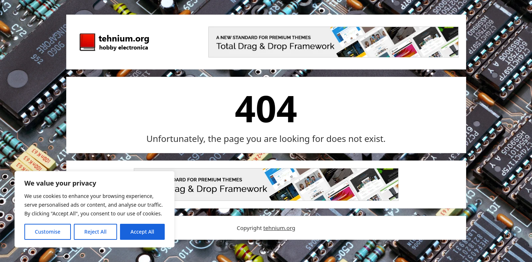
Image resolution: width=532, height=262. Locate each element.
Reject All (95, 231)
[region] (95, 209)
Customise (47, 231)
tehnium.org (279, 227)
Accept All (142, 231)
